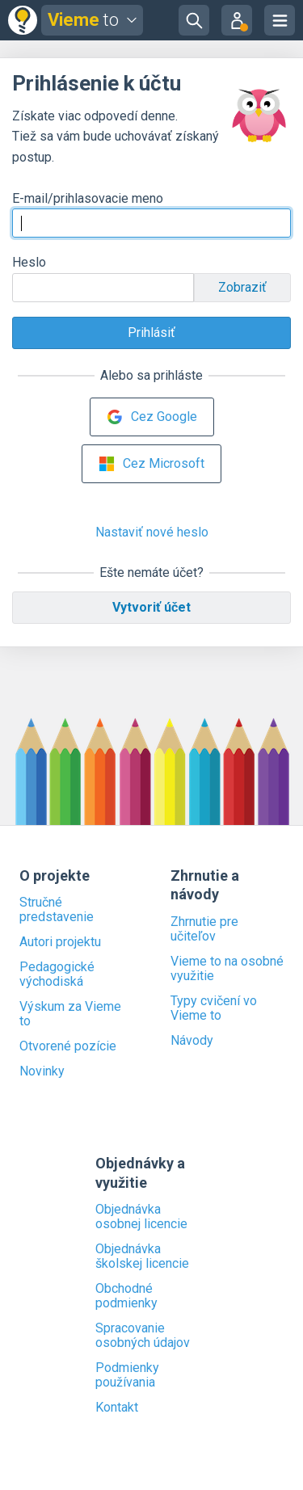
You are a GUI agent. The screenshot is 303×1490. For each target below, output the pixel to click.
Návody (191, 1040)
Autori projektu (60, 942)
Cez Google (152, 417)
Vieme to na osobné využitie (227, 968)
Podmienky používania (127, 1375)
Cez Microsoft (151, 464)
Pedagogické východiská (57, 974)
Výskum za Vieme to (70, 1014)
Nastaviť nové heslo (151, 532)
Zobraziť (242, 287)
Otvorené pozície (67, 1046)
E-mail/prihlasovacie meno (87, 198)
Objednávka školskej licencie (142, 1256)
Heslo (29, 262)
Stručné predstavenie (56, 909)
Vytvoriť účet (151, 607)
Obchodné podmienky (126, 1296)
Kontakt (116, 1407)
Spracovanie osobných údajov (142, 1335)
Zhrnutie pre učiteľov (204, 929)
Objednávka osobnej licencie (141, 1216)
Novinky (42, 1071)
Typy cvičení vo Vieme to (213, 1008)
